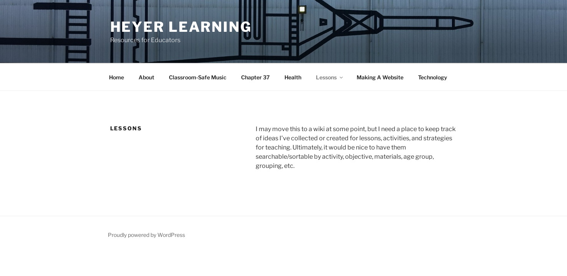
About (146, 77)
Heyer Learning (181, 26)
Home (116, 77)
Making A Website (380, 77)
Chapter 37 (255, 77)
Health (292, 77)
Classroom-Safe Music (197, 77)
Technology (432, 77)
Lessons (330, 77)
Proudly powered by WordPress (146, 235)
